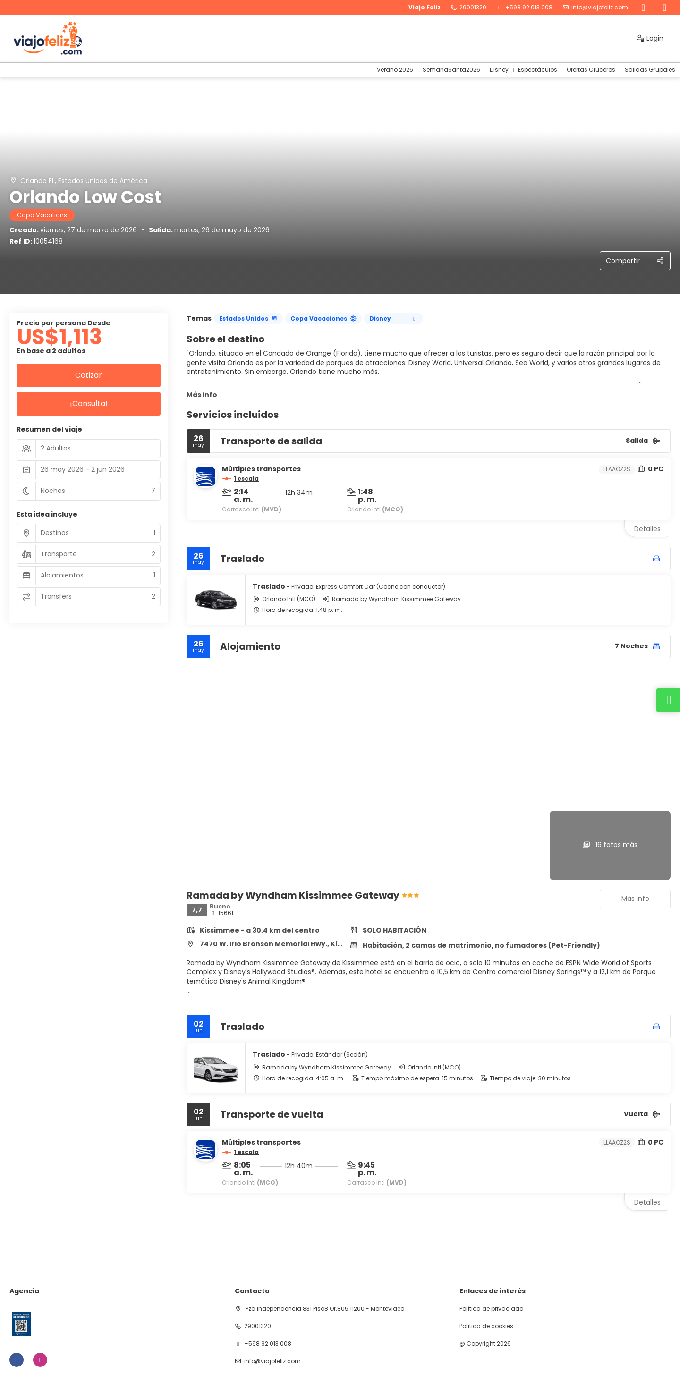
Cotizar (88, 375)
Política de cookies (486, 1326)
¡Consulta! (89, 403)
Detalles (647, 529)
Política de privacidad (491, 1309)
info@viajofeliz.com (599, 7)
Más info (202, 394)
